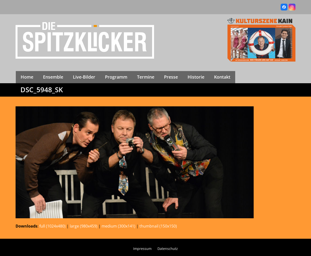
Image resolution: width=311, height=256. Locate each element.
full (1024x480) (52, 226)
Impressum (142, 248)
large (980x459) (83, 226)
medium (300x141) (118, 226)
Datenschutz (167, 248)
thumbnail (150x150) (158, 226)
